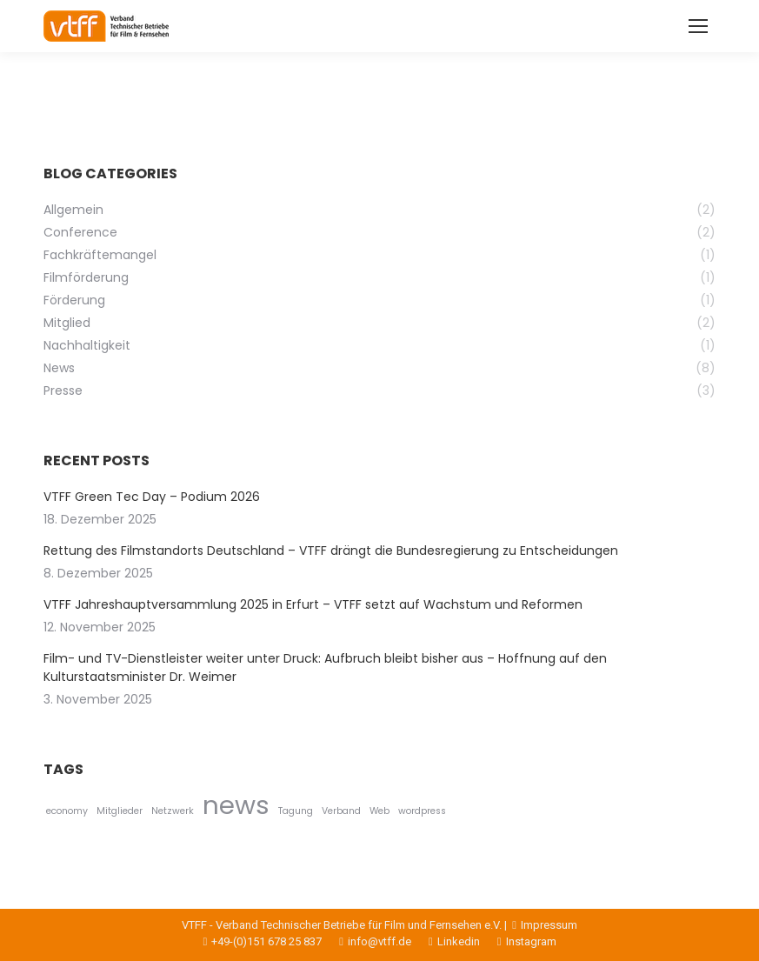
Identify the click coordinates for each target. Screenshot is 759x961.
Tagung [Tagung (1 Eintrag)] (295, 811)
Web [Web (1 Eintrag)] (379, 811)
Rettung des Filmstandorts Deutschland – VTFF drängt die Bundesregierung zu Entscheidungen (330, 550)
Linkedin (445, 941)
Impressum (543, 924)
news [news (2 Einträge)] (236, 805)
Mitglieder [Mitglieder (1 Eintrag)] (120, 811)
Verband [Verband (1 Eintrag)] (341, 811)
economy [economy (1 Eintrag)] (67, 811)
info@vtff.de (366, 941)
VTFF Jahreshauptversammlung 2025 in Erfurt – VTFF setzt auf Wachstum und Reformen (313, 604)
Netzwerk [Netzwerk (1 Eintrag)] (172, 811)
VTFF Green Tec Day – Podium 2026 (151, 496)
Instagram (518, 941)
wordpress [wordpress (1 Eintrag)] (422, 811)
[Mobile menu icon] (698, 26)
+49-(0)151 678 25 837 (263, 941)
